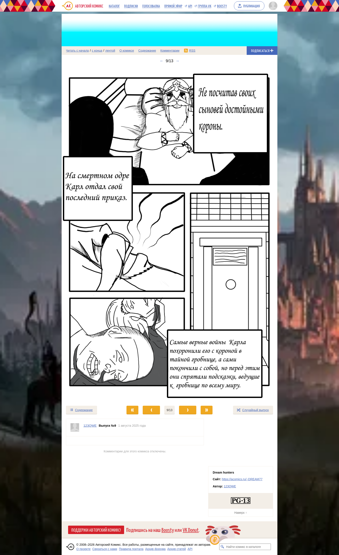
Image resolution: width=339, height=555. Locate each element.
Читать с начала (77, 50)
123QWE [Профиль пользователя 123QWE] (90, 425)
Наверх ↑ (240, 512)
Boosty (222, 5)
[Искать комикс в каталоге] (222, 547)
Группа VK (204, 5)
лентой (110, 50)
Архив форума (155, 549)
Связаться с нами (104, 549)
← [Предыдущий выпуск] (161, 61)
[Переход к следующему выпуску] (169, 234)
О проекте (83, 549)
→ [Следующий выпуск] (177, 61)
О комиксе (126, 50)
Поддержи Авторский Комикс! (96, 530)
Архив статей (176, 549)
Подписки (131, 5)
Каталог (114, 5)
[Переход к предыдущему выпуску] (89, 234)
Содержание (147, 50)
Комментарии (169, 50)
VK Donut (191, 529)
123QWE (230, 486)
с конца (97, 50)
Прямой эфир (173, 5)
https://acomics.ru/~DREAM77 (242, 479)
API (190, 5)
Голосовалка (151, 5)
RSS (192, 50)
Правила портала (131, 549)
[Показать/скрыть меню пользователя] (272, 6)
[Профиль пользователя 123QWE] (74, 427)
